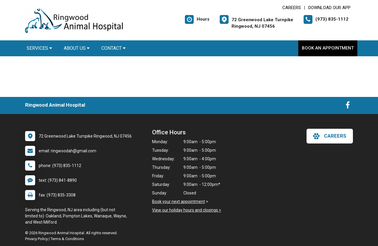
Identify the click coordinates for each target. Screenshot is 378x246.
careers (329, 136)
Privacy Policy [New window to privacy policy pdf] (36, 239)
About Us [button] (76, 48)
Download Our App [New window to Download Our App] (329, 7)
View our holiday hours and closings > (186, 210)
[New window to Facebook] (348, 106)
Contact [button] (113, 48)
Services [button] (39, 48)
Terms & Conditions (67, 239)
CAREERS (291, 7)
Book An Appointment (328, 48)
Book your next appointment (178, 201)
